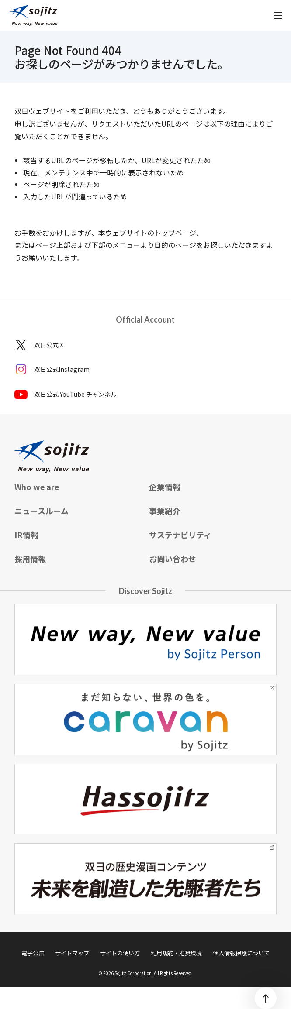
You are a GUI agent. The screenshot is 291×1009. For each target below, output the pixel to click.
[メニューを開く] (278, 15)
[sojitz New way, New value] (33, 15)
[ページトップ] (266, 998)
